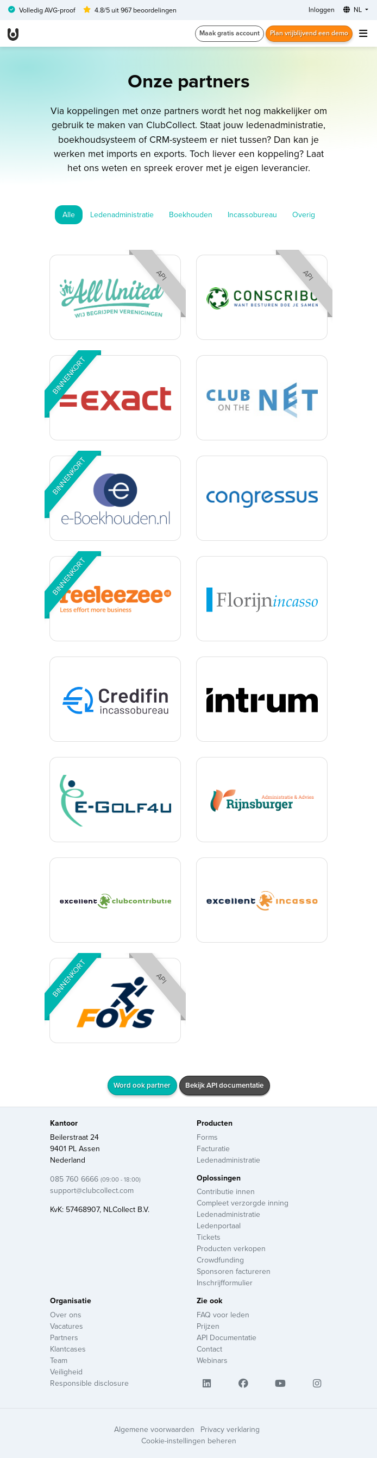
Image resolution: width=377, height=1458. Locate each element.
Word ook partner (142, 1085)
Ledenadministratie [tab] (122, 214)
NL (353, 9)
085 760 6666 (95, 1178)
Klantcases (68, 1348)
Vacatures (66, 1326)
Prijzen (208, 1326)
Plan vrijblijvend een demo (309, 32)
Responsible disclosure (89, 1383)
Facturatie (213, 1148)
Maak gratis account (229, 32)
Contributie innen (226, 1191)
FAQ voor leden (223, 1314)
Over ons (65, 1314)
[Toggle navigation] (363, 33)
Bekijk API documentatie (224, 1085)
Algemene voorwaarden (154, 1429)
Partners (64, 1337)
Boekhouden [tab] (190, 214)
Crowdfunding (220, 1259)
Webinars (212, 1360)
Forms (207, 1137)
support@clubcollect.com (92, 1190)
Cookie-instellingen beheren (188, 1440)
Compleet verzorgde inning (242, 1202)
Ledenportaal (219, 1225)
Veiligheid (66, 1371)
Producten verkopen (231, 1248)
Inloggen (322, 9)
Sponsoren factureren (234, 1271)
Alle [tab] (68, 214)
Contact (209, 1348)
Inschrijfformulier (225, 1282)
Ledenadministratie (228, 1159)
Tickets (209, 1237)
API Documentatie (226, 1337)
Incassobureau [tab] (252, 214)
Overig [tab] (303, 214)
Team (58, 1360)
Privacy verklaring (230, 1429)
